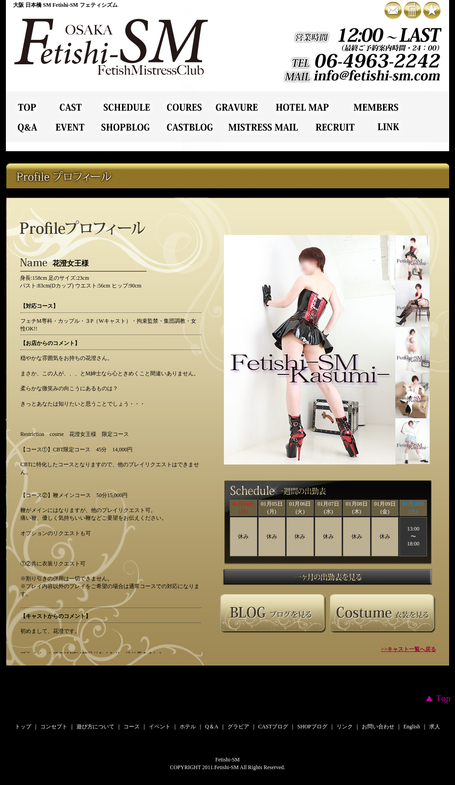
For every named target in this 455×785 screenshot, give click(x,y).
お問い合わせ (378, 726)
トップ (23, 726)
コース (131, 726)
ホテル (188, 726)
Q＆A (211, 726)
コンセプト (53, 726)
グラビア (238, 726)
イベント (160, 726)
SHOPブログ (312, 726)
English (411, 726)
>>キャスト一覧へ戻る (408, 649)
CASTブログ (273, 726)
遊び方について (95, 726)
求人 (434, 726)
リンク (345, 726)
